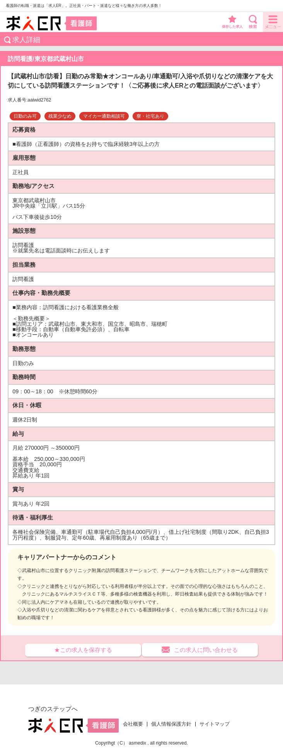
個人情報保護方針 (171, 724)
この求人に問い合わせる (206, 650)
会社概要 (133, 724)
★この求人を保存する (83, 650)
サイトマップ (214, 724)
